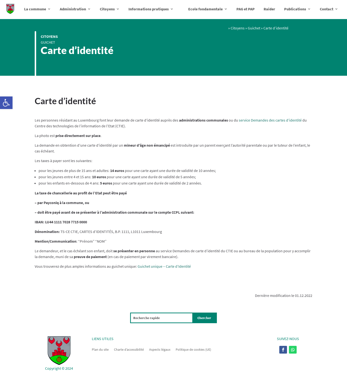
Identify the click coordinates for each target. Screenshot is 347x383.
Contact (326, 9)
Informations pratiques (148, 9)
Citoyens (107, 9)
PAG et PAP (245, 9)
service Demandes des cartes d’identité (270, 120)
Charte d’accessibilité (129, 349)
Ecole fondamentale (205, 9)
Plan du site (100, 349)
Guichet (48, 42)
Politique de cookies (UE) (193, 349)
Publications (295, 9)
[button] (6, 102)
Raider (269, 9)
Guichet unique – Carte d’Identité (164, 266)
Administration (73, 9)
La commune (35, 9)
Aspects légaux (159, 349)
